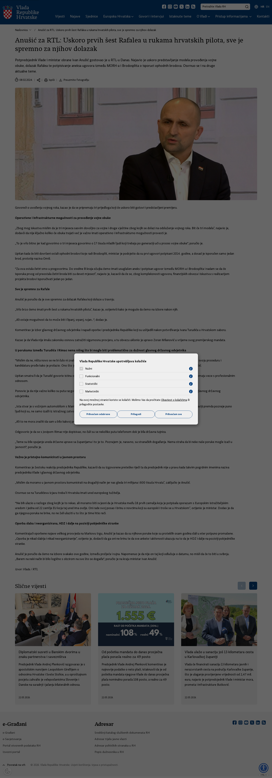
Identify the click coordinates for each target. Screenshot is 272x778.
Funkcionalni (92, 376)
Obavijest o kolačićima (174, 399)
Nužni (88, 368)
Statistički (91, 383)
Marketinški (92, 391)
